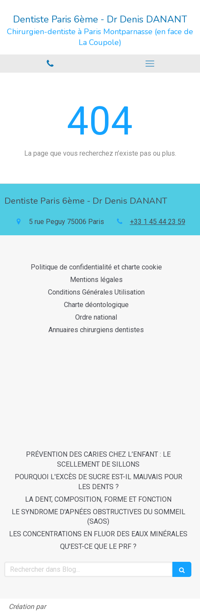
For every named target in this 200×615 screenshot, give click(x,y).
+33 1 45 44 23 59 (157, 222)
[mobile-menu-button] (150, 63)
